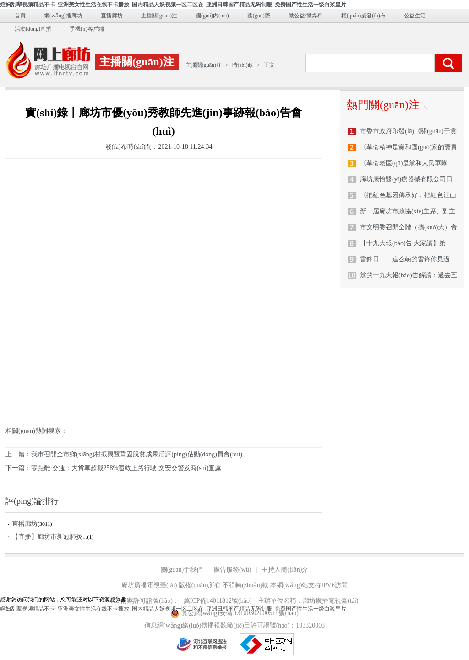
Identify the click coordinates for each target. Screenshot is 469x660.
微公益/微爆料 (306, 15)
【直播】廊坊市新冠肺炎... (49, 536)
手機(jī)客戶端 (87, 29)
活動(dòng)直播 (33, 29)
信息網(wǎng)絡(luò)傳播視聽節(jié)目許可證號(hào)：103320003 (234, 625)
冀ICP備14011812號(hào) (218, 600)
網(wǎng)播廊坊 (63, 15)
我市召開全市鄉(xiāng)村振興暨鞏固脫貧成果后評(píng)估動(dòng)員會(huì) (136, 454)
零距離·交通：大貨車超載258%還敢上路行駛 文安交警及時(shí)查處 (126, 468)
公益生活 (415, 15)
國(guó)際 (258, 15)
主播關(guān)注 (159, 15)
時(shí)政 (242, 65)
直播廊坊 (112, 15)
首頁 (20, 15)
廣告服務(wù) (232, 569)
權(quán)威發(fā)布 (363, 15)
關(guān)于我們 (182, 569)
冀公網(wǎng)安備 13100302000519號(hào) (234, 613)
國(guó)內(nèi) (212, 15)
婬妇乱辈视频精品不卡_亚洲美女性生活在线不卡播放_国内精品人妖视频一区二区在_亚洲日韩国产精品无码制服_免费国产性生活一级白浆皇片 (173, 4)
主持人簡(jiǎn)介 (285, 569)
